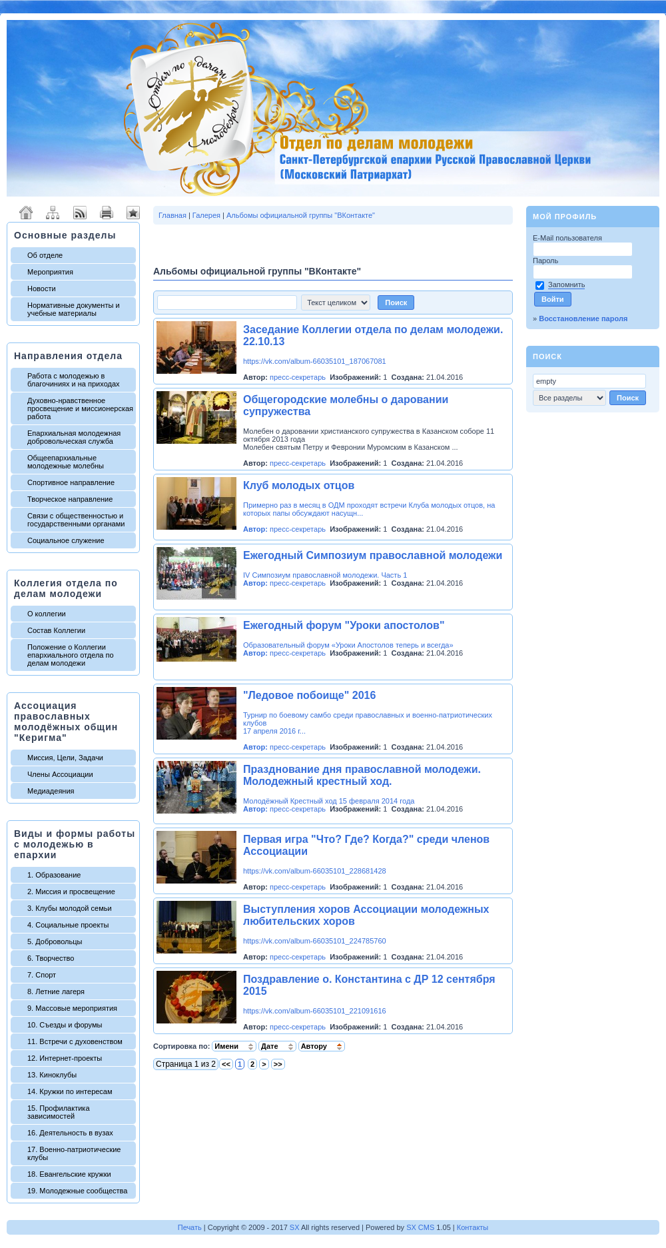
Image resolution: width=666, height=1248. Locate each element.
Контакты (473, 1227)
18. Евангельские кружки (69, 1174)
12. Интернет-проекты (64, 1058)
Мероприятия (50, 272)
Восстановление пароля (583, 318)
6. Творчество (50, 958)
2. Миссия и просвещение (71, 892)
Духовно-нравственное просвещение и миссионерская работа (80, 408)
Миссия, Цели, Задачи (65, 758)
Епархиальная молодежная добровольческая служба (74, 437)
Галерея (206, 215)
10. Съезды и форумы (64, 1025)
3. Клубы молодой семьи (69, 908)
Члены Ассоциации (60, 774)
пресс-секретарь (298, 377)
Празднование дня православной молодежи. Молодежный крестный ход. (362, 775)
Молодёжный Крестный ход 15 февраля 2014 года (328, 801)
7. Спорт (41, 975)
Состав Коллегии (56, 630)
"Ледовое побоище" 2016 (309, 695)
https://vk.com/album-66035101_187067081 (314, 361)
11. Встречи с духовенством (75, 1041)
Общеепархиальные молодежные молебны (65, 462)
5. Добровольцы (54, 941)
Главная (172, 215)
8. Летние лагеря (56, 991)
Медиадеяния (51, 791)
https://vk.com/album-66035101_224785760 (314, 941)
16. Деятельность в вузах (70, 1133)
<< (226, 1064)
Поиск (547, 356)
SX (295, 1227)
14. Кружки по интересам (70, 1091)
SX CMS (420, 1227)
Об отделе (45, 255)
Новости (41, 289)
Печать (190, 1227)
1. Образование (54, 875)
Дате (277, 1046)
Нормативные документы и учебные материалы (73, 309)
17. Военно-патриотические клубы (74, 1153)
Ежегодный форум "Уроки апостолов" (344, 625)
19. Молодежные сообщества (77, 1191)
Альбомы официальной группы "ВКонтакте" (300, 215)
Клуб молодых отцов (298, 485)
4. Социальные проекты (68, 925)
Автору (321, 1046)
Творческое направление (70, 499)
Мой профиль (565, 217)
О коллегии (46, 614)
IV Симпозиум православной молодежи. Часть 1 (325, 575)
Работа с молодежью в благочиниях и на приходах (73, 380)
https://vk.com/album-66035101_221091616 (314, 1011)
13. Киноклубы (52, 1075)
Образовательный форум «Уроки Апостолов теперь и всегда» (348, 645)
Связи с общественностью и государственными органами (76, 520)
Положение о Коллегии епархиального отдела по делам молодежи (70, 655)
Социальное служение (66, 540)
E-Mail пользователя (568, 238)
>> (278, 1064)
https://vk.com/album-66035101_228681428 (314, 871)
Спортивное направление (71, 482)
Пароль (546, 261)
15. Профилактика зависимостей (58, 1112)
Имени (234, 1046)
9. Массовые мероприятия (72, 1008)
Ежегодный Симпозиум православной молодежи (372, 555)
